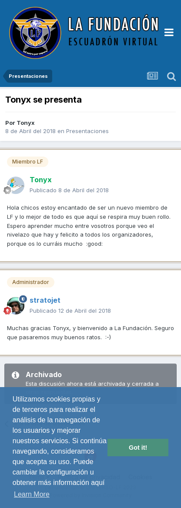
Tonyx (26, 122)
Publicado (69, 190)
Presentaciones (87, 130)
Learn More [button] (32, 494)
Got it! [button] (138, 447)
